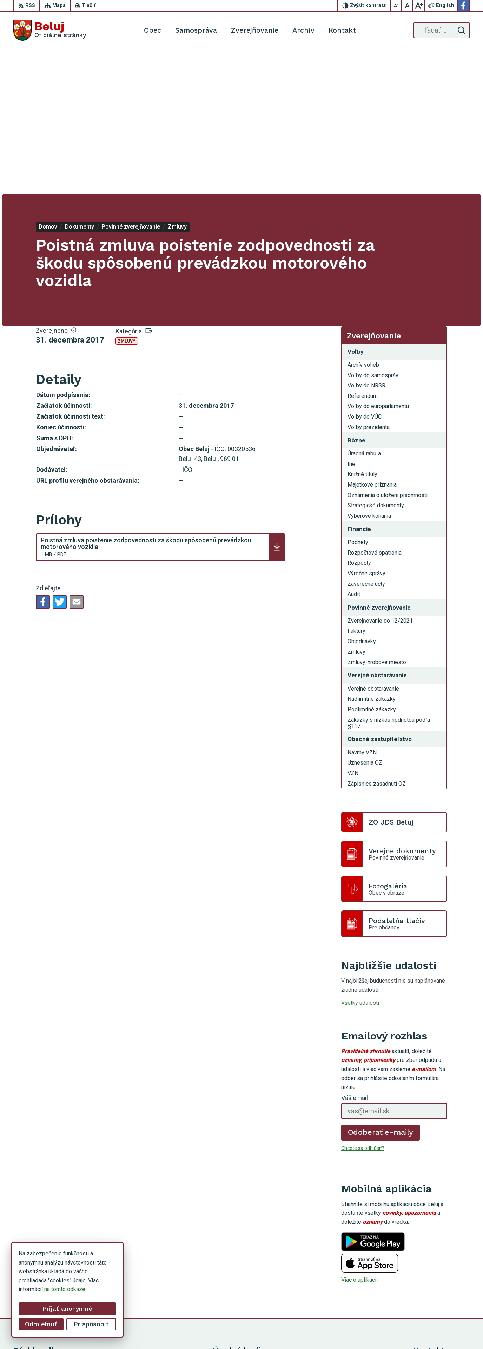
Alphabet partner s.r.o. (280, 1330)
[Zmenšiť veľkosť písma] (396, 5)
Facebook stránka (435, 1298)
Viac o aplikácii (359, 1135)
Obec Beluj (367, 1330)
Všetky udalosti (360, 858)
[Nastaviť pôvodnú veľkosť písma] (407, 5)
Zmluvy (126, 196)
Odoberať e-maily (380, 987)
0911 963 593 (430, 1275)
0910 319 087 (430, 1282)
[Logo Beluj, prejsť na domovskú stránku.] (49, 30)
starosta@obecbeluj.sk (441, 1290)
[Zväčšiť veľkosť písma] (418, 5)
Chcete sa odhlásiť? (362, 1003)
